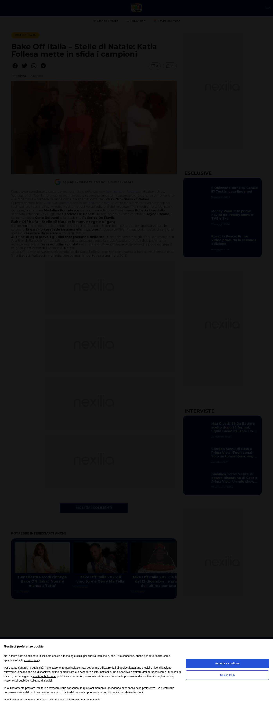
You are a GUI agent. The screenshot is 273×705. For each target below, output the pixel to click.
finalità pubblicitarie (44, 676)
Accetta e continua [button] (227, 663)
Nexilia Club (227, 675)
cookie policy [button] (32, 660)
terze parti (65, 667)
